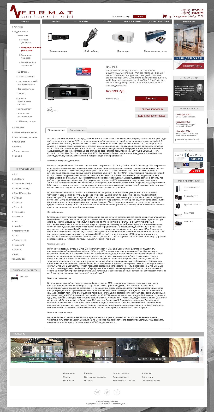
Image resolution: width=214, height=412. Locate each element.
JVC (16, 221)
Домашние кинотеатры (25, 132)
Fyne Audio (19, 212)
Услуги (107, 21)
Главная (55, 21)
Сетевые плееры (26, 76)
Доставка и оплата (159, 21)
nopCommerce (112, 402)
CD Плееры (23, 72)
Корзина (88, 373)
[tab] (56, 130)
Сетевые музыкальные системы (24, 101)
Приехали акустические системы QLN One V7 (185, 125)
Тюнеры (21, 93)
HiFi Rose (18, 216)
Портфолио (68, 380)
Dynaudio (18, 202)
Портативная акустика (155, 51)
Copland (18, 198)
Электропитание (22, 151)
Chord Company (22, 188)
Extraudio (18, 207)
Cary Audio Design (23, 183)
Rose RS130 (189, 222)
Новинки (88, 380)
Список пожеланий (151, 380)
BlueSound (19, 179)
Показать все (18, 259)
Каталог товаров (133, 21)
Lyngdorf (18, 226)
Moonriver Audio (21, 231)
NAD (16, 235)
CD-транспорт (24, 109)
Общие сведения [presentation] (56, 130)
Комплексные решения (25, 137)
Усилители (23, 35)
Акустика (18, 27)
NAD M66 (24, 276)
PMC (16, 254)
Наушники (19, 127)
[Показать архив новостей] (187, 139)
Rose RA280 (189, 213)
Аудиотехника (21, 31)
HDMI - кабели (90, 51)
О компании (81, 21)
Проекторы (123, 51)
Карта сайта (147, 377)
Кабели (17, 146)
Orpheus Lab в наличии (185, 117)
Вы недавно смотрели (95, 377)
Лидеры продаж (121, 377)
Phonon (17, 249)
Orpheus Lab (20, 240)
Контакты (146, 373)
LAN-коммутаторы (27, 121)
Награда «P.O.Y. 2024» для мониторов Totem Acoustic (187, 134)
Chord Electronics (22, 193)
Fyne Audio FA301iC (192, 205)
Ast (15, 174)
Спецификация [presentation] (77, 130)
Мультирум (19, 142)
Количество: (111, 98)
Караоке (18, 156)
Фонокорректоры (26, 89)
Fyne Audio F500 (190, 196)
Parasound (19, 245)
